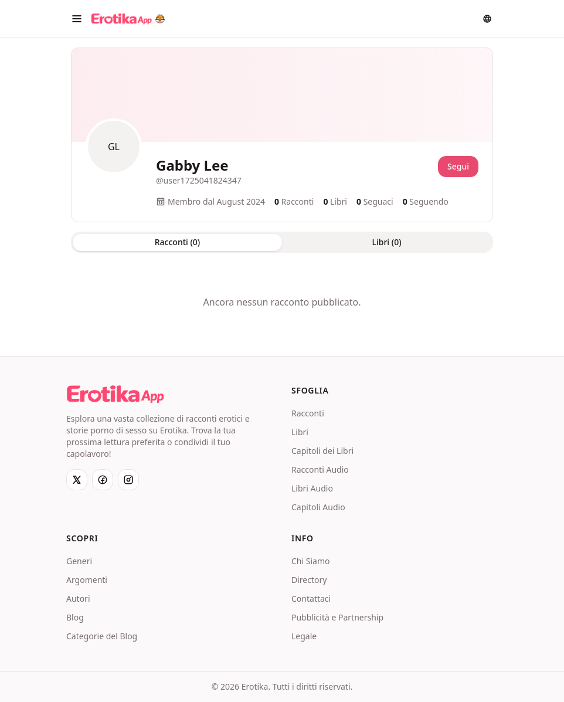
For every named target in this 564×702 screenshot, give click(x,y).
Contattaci (311, 598)
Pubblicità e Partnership (337, 617)
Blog (75, 617)
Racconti (307, 413)
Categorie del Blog (101, 636)
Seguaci (374, 201)
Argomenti (86, 579)
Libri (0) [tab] (386, 241)
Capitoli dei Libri (322, 450)
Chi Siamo (310, 561)
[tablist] (282, 242)
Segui (458, 166)
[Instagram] (128, 479)
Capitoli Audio (318, 507)
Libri (299, 432)
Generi (79, 561)
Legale (304, 636)
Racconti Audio (320, 469)
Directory (309, 579)
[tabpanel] (282, 302)
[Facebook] (102, 479)
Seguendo (426, 201)
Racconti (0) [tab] (177, 241)
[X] (76, 479)
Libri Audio (312, 488)
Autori (78, 598)
